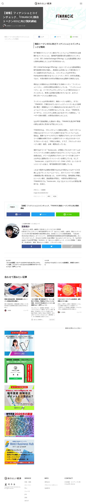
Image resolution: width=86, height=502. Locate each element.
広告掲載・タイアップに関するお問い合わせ (72, 480)
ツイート (59, 36)
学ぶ (26, 485)
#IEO (49, 196)
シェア (42, 36)
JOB (26, 491)
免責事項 (47, 485)
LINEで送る (75, 36)
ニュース (15, 25)
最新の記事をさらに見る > (73, 326)
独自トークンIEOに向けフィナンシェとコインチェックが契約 (17, 38)
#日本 (54, 196)
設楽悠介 (26, 226)
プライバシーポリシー (51, 482)
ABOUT (27, 498)
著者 (26, 495)
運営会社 (47, 479)
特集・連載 (28, 479)
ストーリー (28, 482)
